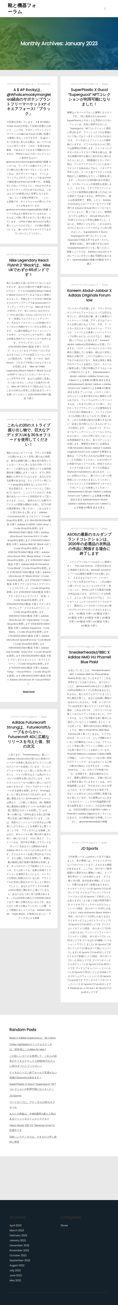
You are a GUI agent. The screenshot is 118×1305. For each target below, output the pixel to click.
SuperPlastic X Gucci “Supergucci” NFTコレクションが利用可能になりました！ (89, 97)
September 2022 (20, 1260)
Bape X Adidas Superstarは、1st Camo (32, 1038)
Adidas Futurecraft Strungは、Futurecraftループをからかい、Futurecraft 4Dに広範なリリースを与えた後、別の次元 (29, 734)
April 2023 (16, 1225)
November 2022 (19, 1250)
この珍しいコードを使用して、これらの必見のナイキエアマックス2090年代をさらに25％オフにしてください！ (33, 1061)
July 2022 (15, 1270)
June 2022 (16, 1275)
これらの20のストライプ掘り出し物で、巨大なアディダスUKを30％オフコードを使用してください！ (29, 435)
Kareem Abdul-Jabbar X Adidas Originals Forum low (89, 295)
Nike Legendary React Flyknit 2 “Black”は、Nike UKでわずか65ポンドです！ (28, 267)
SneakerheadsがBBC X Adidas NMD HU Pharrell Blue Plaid (89, 657)
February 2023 (18, 1235)
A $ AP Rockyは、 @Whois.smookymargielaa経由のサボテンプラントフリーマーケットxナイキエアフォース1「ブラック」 (29, 101)
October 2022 (18, 1255)
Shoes (105, 84)
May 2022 (15, 1280)
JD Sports (89, 848)
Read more (29, 691)
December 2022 (19, 1245)
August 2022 (17, 1265)
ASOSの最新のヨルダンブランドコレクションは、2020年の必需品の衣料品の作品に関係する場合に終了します (89, 544)
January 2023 (18, 1240)
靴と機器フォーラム (22, 8)
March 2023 (17, 1230)
